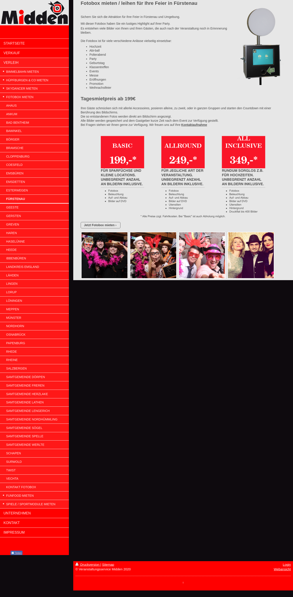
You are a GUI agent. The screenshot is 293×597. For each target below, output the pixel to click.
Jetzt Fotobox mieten (99, 225)
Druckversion (87, 564)
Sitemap (108, 564)
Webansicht (282, 569)
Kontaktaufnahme (194, 125)
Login (287, 564)
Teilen (16, 553)
